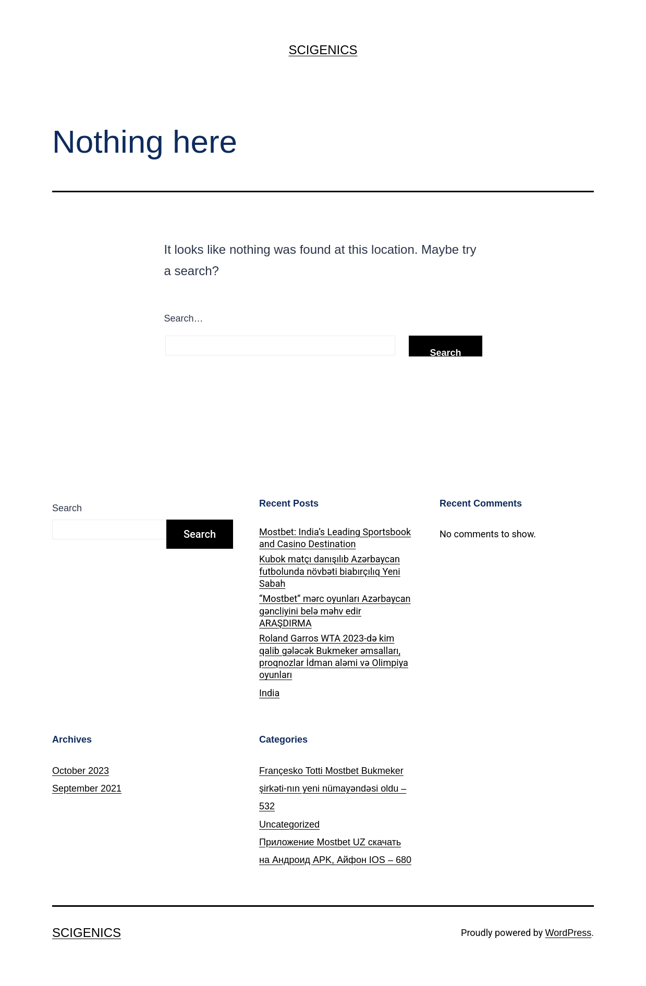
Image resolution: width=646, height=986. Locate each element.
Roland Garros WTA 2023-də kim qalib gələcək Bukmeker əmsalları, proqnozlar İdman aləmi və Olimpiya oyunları (333, 656)
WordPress (568, 933)
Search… (183, 318)
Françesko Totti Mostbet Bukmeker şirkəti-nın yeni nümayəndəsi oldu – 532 (332, 788)
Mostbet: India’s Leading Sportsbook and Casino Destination (335, 537)
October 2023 (80, 771)
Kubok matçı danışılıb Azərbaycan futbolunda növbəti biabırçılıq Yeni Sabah (329, 571)
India (269, 692)
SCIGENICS (322, 50)
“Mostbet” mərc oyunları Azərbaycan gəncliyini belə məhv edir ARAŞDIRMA (334, 610)
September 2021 (86, 788)
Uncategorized (289, 824)
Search (67, 508)
